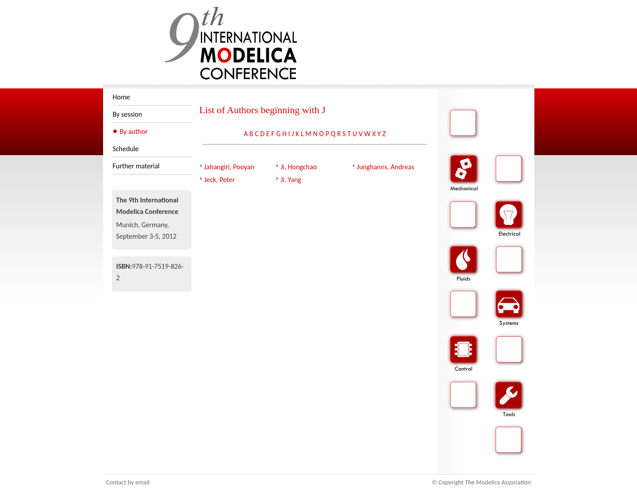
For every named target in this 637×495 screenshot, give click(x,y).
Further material (136, 166)
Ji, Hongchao (298, 167)
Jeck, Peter (219, 179)
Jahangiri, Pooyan (229, 167)
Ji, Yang (290, 179)
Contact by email (128, 482)
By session (127, 114)
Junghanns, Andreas (385, 167)
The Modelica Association (498, 482)
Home (121, 97)
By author (134, 131)
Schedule (126, 149)
